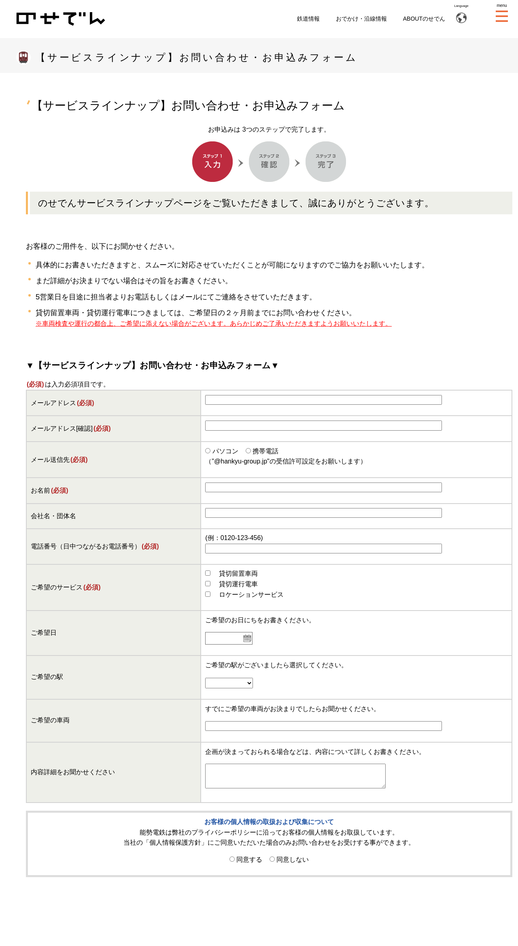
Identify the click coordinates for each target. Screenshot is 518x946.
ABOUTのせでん (424, 18)
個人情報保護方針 (175, 842)
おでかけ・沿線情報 (361, 18)
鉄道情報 (308, 18)
